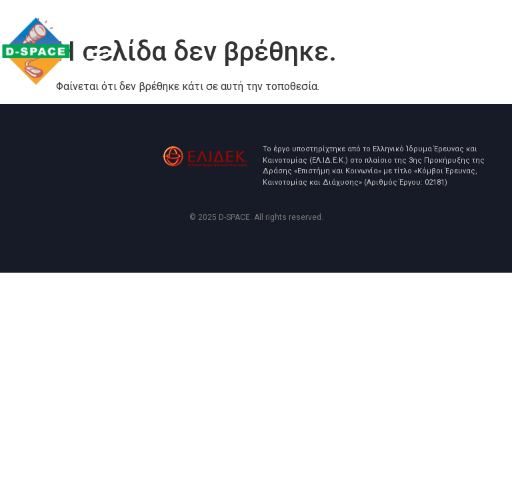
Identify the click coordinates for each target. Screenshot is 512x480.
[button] (96, 60)
